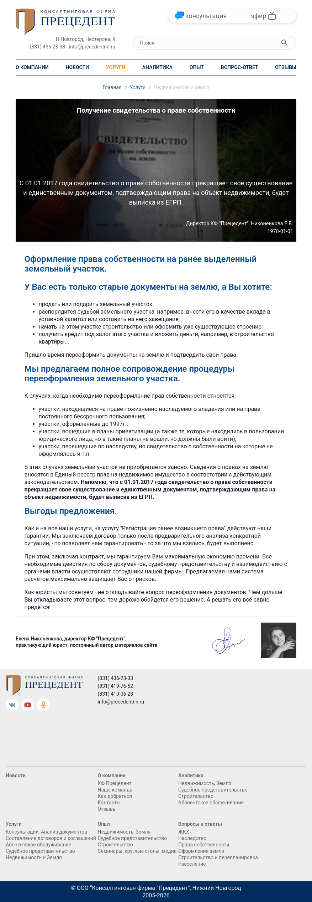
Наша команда (114, 790)
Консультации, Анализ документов (46, 832)
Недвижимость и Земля (34, 857)
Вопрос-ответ (239, 67)
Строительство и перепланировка (218, 857)
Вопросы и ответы (200, 824)
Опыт (197, 67)
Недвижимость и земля (182, 87)
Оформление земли (201, 851)
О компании (32, 67)
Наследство (192, 838)
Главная (111, 87)
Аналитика (157, 67)
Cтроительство (195, 796)
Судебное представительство (213, 790)
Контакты (108, 802)
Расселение (192, 864)
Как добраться (114, 796)
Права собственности (203, 844)
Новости (77, 67)
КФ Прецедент (114, 783)
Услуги (115, 67)
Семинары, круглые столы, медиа (136, 851)
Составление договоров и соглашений (51, 838)
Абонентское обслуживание (211, 802)
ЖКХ (183, 832)
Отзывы (285, 67)
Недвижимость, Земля (204, 783)
